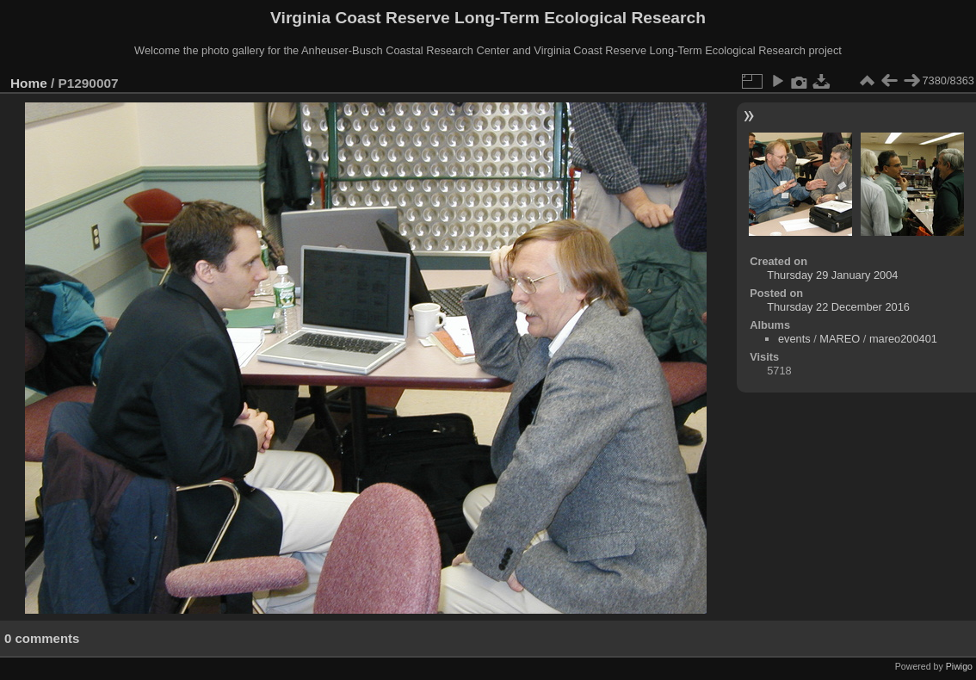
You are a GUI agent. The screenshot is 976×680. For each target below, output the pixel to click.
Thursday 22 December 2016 (838, 306)
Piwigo (959, 666)
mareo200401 (903, 338)
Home (28, 83)
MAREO (839, 338)
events (794, 338)
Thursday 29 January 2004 (832, 275)
